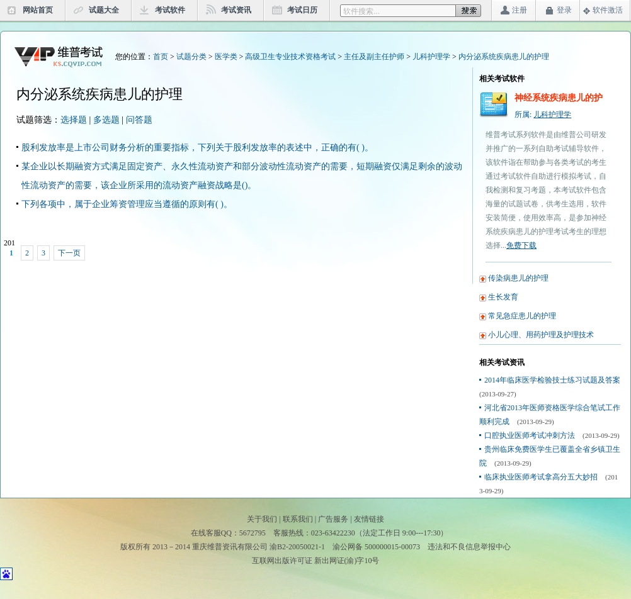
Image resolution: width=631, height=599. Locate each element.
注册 (519, 10)
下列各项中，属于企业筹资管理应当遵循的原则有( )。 (126, 204)
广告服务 (333, 519)
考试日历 (302, 10)
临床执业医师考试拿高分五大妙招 (541, 477)
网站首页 (38, 10)
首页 (160, 56)
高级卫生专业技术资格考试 (290, 56)
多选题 (106, 120)
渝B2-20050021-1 (297, 546)
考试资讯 (236, 10)
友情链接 (369, 519)
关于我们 (262, 519)
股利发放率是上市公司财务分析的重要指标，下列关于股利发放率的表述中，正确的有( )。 (197, 147)
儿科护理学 (431, 56)
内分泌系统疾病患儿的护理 (503, 56)
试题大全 (104, 10)
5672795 (252, 533)
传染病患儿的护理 (518, 278)
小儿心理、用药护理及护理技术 (541, 334)
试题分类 (191, 56)
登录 (564, 10)
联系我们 (298, 519)
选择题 (73, 120)
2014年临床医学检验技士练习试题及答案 (552, 380)
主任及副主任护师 (374, 56)
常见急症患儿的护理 (522, 315)
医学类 (226, 56)
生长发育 (503, 297)
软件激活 (608, 10)
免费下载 (521, 245)
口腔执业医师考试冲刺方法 (529, 435)
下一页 (69, 253)
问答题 (139, 120)
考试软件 (170, 10)
